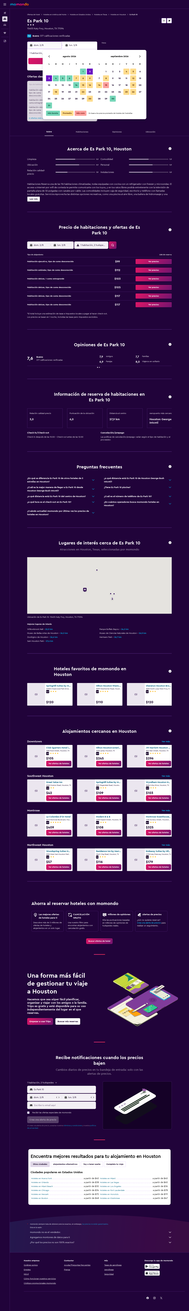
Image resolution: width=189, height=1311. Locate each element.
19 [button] (63, 92)
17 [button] (49, 92)
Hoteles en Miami (107, 1179)
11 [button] (56, 85)
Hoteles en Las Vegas (109, 1182)
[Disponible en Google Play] (152, 1266)
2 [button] (90, 71)
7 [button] (76, 78)
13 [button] (69, 85)
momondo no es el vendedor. (101, 1232)
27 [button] (69, 99)
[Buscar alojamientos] (5, 19)
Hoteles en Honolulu (109, 1194)
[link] (58, 763)
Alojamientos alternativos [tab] (65, 1164)
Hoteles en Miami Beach (42, 1186)
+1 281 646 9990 (35, 32)
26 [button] (62, 99)
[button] (5, 4)
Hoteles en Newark (39, 1194)
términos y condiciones (73, 1125)
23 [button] (90, 92)
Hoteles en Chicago (40, 1190)
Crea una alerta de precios (149, 923)
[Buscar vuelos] (5, 13)
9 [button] (90, 78)
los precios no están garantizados (95, 1224)
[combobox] (64, 1089)
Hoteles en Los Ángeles (110, 1186)
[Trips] (5, 33)
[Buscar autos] (5, 25)
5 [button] (62, 78)
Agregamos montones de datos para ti (101, 1237)
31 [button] (49, 105)
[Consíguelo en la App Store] (152, 1273)
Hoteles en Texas (100, 14)
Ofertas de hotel (33, 14)
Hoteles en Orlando (40, 1182)
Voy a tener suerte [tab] (91, 1164)
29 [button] (83, 99)
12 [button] (63, 85)
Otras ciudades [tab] (40, 1164)
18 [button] (56, 92)
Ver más (166, 741)
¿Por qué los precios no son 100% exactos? (101, 1242)
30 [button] (90, 99)
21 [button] (76, 92)
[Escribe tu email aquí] (64, 1105)
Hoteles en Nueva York (41, 1179)
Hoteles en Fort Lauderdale (112, 1190)
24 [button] (49, 99)
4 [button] (56, 78)
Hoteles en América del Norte (54, 14)
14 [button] (76, 85)
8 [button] (83, 78)
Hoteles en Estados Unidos (80, 14)
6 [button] (69, 78)
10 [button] (49, 85)
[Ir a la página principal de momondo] (19, 4)
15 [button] (83, 85)
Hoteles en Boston (39, 1198)
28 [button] (76, 99)
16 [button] (90, 85)
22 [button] (83, 92)
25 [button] (56, 99)
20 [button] (69, 92)
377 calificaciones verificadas (55, 36)
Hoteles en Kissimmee (110, 1198)
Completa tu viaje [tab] (114, 1164)
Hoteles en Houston (118, 14)
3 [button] (49, 78)
